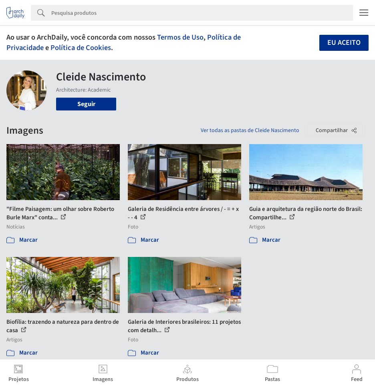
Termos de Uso (180, 37)
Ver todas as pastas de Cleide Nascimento (250, 130)
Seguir (86, 104)
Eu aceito (344, 43)
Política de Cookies (80, 47)
